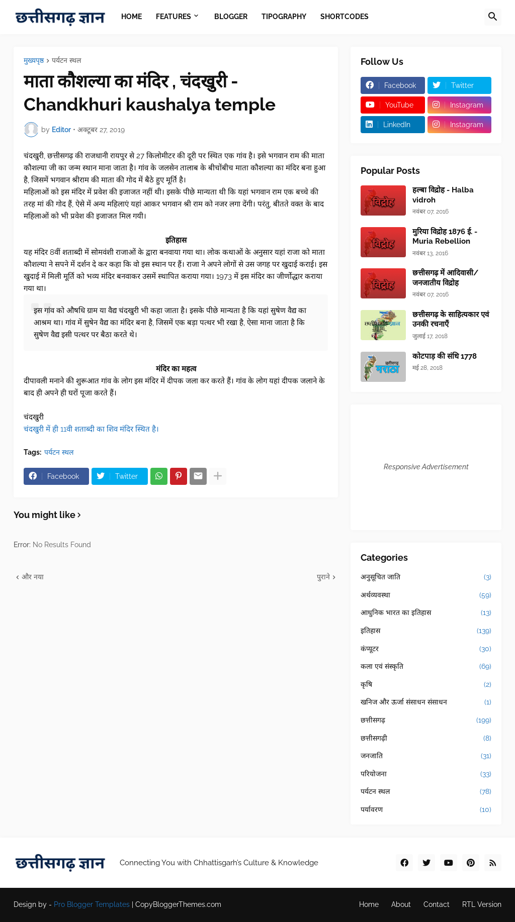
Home (369, 904)
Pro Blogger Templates (92, 904)
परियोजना (426, 774)
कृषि (426, 685)
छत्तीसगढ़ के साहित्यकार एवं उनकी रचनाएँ (450, 319)
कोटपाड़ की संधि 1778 (444, 356)
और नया (33, 577)
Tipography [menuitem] (284, 17)
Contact (436, 904)
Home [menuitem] (131, 17)
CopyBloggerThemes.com (178, 904)
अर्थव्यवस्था (426, 595)
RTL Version (481, 904)
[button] (492, 17)
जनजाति (426, 756)
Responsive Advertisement (426, 467)
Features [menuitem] (173, 17)
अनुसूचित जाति (426, 577)
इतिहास (426, 631)
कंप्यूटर (426, 649)
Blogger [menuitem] (230, 17)
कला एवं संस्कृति (426, 667)
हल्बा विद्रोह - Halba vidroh (443, 194)
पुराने (323, 577)
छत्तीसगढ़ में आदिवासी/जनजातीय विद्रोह (445, 277)
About (401, 904)
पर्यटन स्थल (66, 60)
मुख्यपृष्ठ (34, 60)
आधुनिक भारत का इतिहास (426, 613)
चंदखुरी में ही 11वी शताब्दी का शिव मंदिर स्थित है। (91, 429)
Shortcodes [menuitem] (344, 17)
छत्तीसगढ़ (426, 720)
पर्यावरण (426, 810)
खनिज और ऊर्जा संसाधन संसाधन (426, 702)
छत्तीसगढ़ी (426, 739)
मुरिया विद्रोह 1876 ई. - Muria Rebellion (444, 236)
